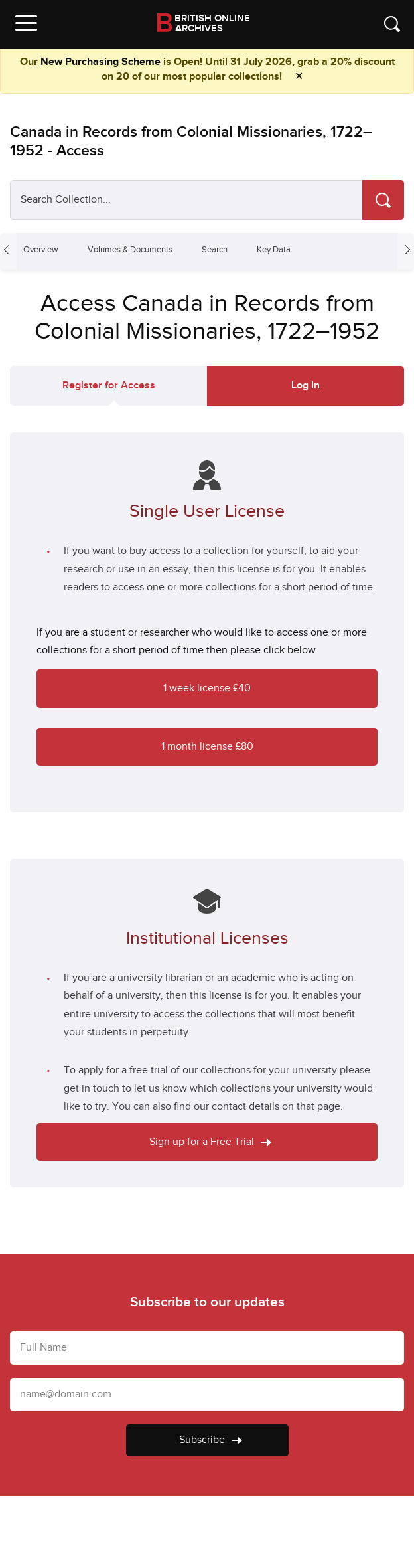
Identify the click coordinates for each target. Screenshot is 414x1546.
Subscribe (210, 1440)
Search (215, 249)
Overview (40, 249)
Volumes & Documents (130, 249)
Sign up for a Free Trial (210, 1142)
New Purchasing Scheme (100, 62)
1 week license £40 (207, 688)
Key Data (274, 249)
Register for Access (108, 385)
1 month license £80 (207, 746)
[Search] (383, 200)
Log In (305, 385)
